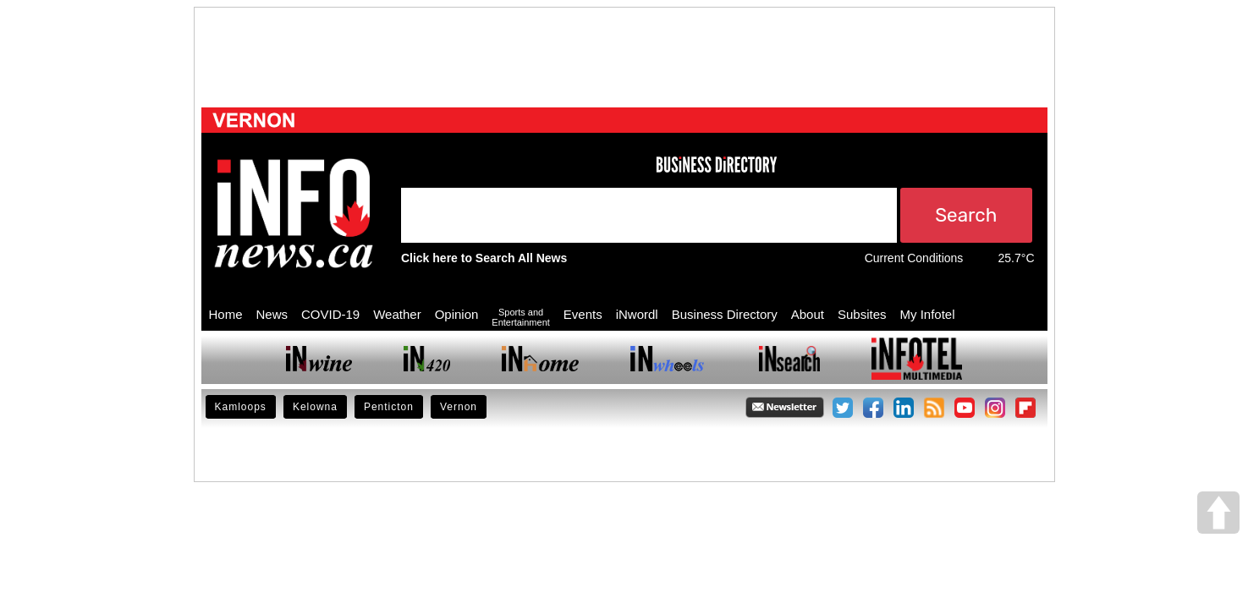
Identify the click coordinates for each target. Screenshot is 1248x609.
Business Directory (725, 314)
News (272, 314)
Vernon (458, 407)
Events (583, 314)
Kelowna (315, 407)
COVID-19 (330, 314)
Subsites (862, 314)
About (807, 314)
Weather (397, 314)
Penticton (389, 407)
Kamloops (241, 407)
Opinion (457, 314)
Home (226, 314)
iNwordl (637, 314)
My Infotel (927, 314)
